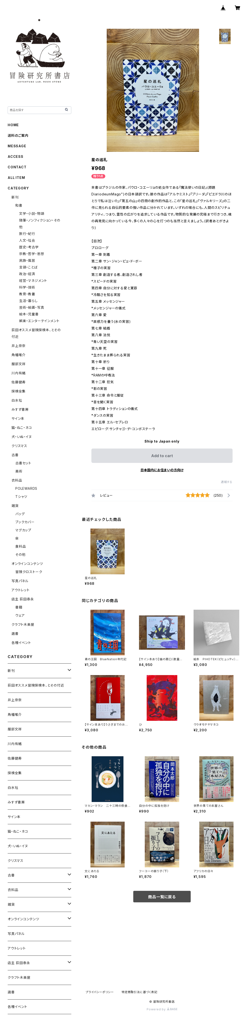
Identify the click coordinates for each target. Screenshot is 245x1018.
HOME (13, 125)
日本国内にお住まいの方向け (162, 470)
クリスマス (19, 446)
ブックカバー (25, 522)
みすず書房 (20, 409)
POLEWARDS (26, 488)
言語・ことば (28, 267)
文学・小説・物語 (31, 213)
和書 (18, 205)
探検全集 (18, 391)
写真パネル (19, 581)
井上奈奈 (18, 346)
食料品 (20, 546)
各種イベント (21, 643)
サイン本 (17, 418)
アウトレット (20, 590)
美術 (18, 471)
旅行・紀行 (27, 234)
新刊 (15, 197)
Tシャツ (21, 497)
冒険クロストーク (28, 572)
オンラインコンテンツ (27, 564)
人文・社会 (27, 240)
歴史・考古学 (29, 247)
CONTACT (17, 167)
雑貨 (15, 506)
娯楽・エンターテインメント (39, 321)
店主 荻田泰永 (22, 599)
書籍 (18, 607)
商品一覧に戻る (162, 896)
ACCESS (15, 156)
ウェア (20, 615)
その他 (20, 554)
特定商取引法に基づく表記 (139, 992)
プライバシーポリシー (100, 992)
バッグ (20, 514)
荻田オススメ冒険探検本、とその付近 (36, 685)
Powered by (162, 1009)
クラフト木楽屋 (22, 624)
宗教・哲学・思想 (31, 254)
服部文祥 (18, 364)
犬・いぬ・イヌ (21, 437)
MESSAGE (17, 146)
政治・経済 (27, 274)
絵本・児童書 (29, 314)
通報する (227, 482)
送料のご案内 (18, 135)
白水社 (16, 400)
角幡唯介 (18, 355)
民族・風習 (27, 260)
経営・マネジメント (33, 281)
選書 (15, 633)
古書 (15, 455)
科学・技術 (27, 287)
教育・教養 (27, 294)
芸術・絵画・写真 (31, 307)
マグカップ (23, 530)
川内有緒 (18, 373)
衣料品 (16, 480)
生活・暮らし (28, 301)
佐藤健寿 (18, 382)
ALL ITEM (16, 178)
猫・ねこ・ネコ (21, 428)
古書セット (23, 463)
